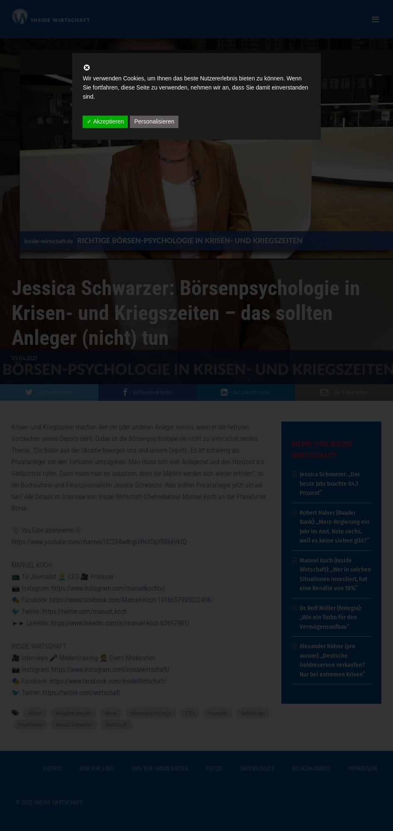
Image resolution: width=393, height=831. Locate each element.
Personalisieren (154, 121)
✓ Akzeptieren (105, 121)
